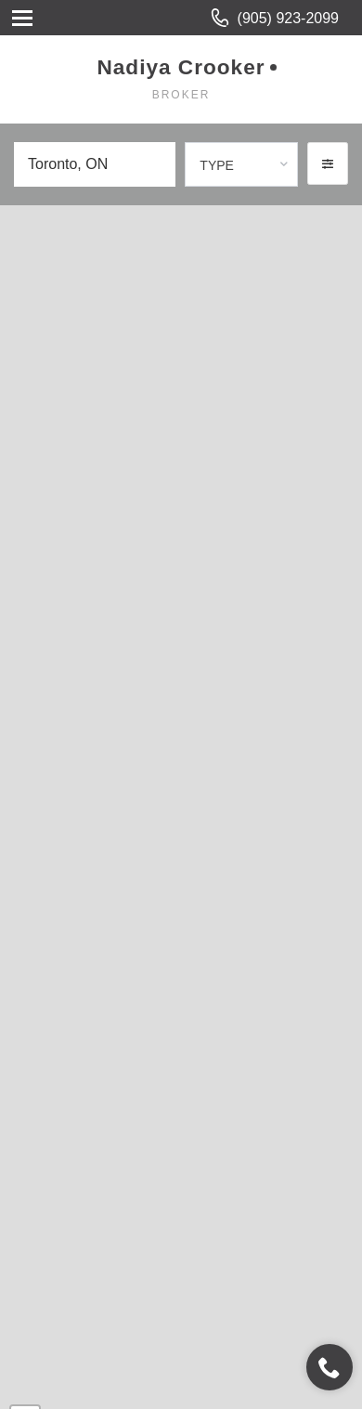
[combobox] (241, 164)
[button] (327, 163)
